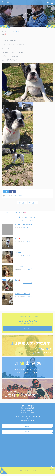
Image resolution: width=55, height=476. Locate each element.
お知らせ (25, 229)
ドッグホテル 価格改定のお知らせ (24, 226)
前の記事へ (22, 204)
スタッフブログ (14, 32)
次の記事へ (33, 204)
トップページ (6, 214)
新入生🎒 (17, 240)
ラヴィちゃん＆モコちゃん (22, 295)
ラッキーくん (19, 267)
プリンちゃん (19, 254)
